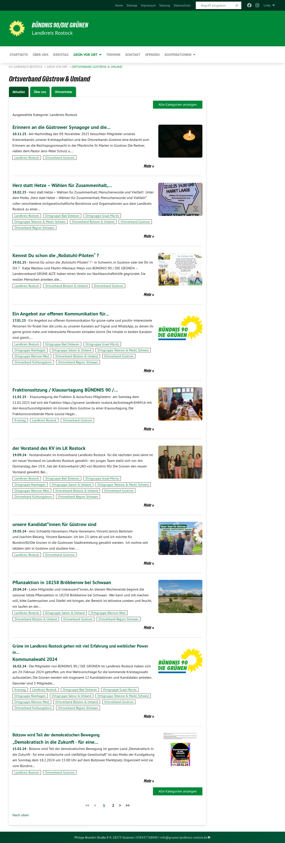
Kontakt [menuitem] (132, 54)
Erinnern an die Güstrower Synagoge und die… (64, 127)
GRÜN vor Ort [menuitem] (85, 54)
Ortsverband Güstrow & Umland (97, 67)
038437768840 (147, 837)
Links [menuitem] (267, 5)
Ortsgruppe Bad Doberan (62, 216)
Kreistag (20, 420)
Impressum (148, 5)
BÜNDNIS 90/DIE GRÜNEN (64, 25)
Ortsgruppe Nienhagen (30, 350)
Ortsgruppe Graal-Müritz (102, 216)
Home (119, 5)
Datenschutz (182, 5)
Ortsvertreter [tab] (63, 92)
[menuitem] (119, 5)
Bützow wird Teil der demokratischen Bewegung (57, 734)
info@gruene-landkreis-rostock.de (183, 837)
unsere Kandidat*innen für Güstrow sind (57, 524)
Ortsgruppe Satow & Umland (71, 350)
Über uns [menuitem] (40, 54)
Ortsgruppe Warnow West (31, 356)
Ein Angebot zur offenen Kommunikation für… (64, 313)
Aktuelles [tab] (18, 92)
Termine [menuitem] (113, 54)
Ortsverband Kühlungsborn (33, 362)
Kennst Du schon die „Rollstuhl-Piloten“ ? (59, 255)
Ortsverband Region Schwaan (34, 228)
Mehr (147, 166)
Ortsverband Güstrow (59, 158)
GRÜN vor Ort (57, 67)
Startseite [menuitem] (19, 54)
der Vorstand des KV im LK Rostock (51, 448)
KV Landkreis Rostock (26, 67)
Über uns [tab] (40, 92)
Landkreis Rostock (26, 158)
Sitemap (131, 5)
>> (128, 805)
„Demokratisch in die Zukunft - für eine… (58, 741)
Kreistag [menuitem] (61, 54)
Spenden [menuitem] (152, 54)
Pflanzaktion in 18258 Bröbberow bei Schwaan (65, 582)
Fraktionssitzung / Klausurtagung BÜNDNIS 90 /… (69, 389)
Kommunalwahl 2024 (37, 659)
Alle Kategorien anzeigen (178, 104)
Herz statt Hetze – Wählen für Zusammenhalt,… (65, 185)
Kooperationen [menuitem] (178, 54)
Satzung (164, 5)
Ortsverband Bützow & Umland (93, 222)
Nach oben (20, 814)
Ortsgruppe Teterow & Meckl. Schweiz (40, 222)
